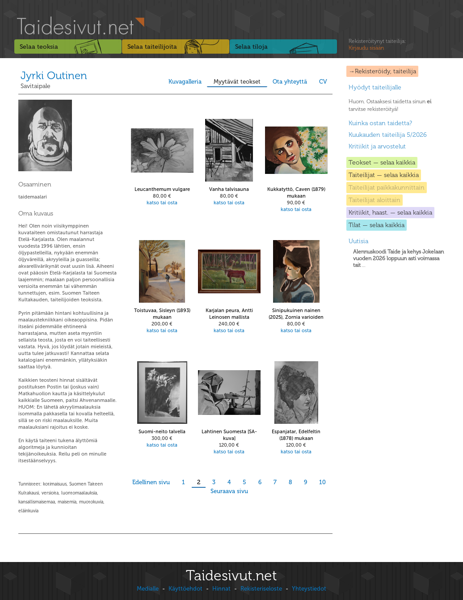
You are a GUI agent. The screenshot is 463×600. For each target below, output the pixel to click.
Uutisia (358, 241)
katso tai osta (162, 203)
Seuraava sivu (229, 491)
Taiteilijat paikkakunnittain (387, 187)
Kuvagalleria (185, 81)
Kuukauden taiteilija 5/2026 (388, 135)
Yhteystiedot (309, 588)
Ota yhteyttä (290, 81)
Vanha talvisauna (229, 189)
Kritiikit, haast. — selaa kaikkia (390, 212)
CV (323, 81)
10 (322, 482)
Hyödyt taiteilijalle (375, 87)
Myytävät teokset (237, 81)
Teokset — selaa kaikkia (382, 162)
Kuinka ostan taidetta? (380, 123)
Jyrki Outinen (54, 75)
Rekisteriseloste (261, 588)
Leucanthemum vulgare (162, 189)
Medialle (148, 588)
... (398, 258)
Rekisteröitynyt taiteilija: (377, 44)
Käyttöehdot (185, 588)
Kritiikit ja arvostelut (377, 146)
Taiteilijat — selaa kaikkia (384, 175)
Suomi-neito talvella (162, 432)
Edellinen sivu (151, 482)
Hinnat (221, 588)
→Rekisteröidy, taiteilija (382, 71)
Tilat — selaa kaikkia (376, 225)
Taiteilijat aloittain (374, 200)
